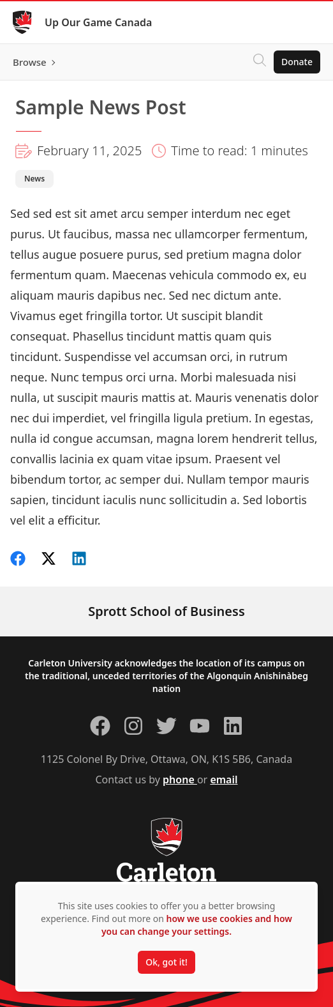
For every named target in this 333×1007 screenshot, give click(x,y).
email (223, 780)
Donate (297, 62)
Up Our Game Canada (98, 22)
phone (180, 780)
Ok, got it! (166, 962)
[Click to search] (259, 61)
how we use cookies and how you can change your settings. (196, 924)
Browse (30, 62)
